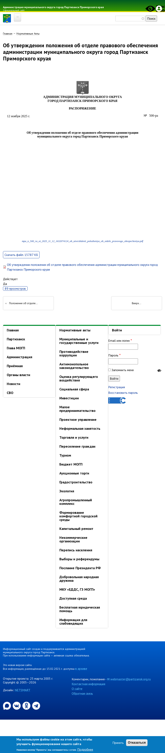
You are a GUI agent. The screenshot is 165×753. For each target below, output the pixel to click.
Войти (117, 331)
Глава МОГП (16, 348)
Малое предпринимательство (77, 410)
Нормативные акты (74, 331)
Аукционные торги (74, 474)
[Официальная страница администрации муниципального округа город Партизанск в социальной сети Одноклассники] (26, 706)
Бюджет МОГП (70, 465)
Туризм (65, 456)
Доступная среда (73, 599)
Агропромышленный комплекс (75, 502)
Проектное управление (77, 420)
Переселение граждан (77, 447)
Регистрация (116, 388)
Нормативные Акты (28, 33)
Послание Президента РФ (80, 568)
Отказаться (137, 742)
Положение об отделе (21, 304)
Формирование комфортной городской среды (78, 517)
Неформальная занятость (79, 429)
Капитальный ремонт (76, 529)
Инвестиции (69, 399)
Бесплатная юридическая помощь (79, 610)
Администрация (19, 357)
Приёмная (15, 366)
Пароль (113, 356)
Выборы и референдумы (79, 559)
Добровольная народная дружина (79, 579)
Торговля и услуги (73, 438)
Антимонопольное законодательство (74, 367)
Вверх (135, 304)
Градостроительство (75, 483)
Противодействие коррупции (73, 354)
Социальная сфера (74, 390)
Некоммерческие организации (73, 540)
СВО (10, 393)
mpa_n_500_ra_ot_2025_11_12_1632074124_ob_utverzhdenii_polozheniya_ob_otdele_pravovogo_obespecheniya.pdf (82, 242)
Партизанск (16, 340)
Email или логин (119, 341)
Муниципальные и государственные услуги (78, 342)
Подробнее (85, 749)
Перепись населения (75, 551)
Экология (66, 492)
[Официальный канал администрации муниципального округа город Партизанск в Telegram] (36, 706)
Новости (13, 384)
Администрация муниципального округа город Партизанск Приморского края (54, 7)
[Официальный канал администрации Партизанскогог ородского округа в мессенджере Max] (7, 706)
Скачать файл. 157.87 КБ (21, 255)
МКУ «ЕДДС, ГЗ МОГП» (77, 590)
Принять (118, 743)
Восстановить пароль (123, 393)
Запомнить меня (123, 371)
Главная (7, 33)
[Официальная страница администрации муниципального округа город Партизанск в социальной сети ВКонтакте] (17, 706)
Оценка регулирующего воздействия (78, 379)
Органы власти (18, 375)
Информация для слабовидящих (73, 622)
